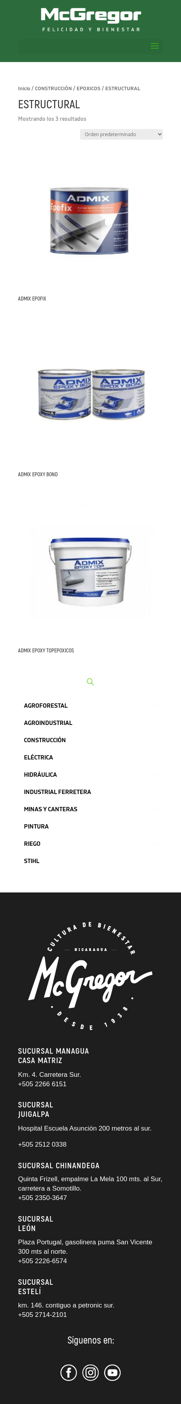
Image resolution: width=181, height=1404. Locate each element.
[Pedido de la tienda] (121, 134)
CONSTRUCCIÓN (53, 89)
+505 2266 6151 (43, 1084)
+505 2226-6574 (42, 1261)
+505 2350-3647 (42, 1198)
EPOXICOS (89, 89)
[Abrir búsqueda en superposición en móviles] (90, 681)
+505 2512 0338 (42, 1144)
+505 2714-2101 (42, 1314)
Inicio (24, 89)
